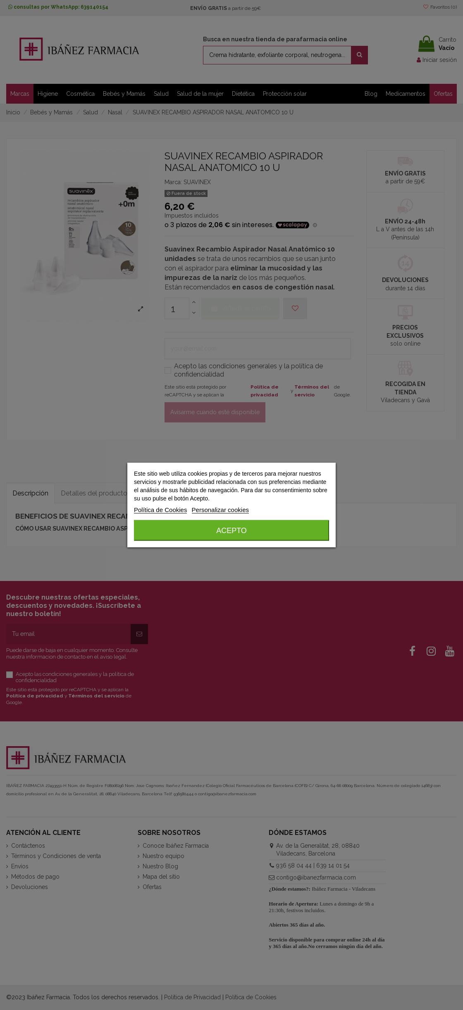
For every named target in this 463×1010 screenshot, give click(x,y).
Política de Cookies (160, 509)
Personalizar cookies (220, 509)
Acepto (231, 530)
